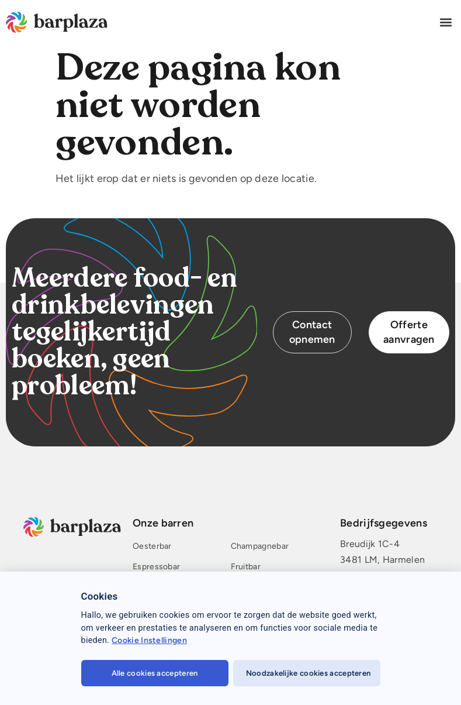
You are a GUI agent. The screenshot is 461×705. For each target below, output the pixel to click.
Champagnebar (260, 547)
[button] (445, 22)
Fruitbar (246, 567)
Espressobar (156, 567)
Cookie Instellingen (149, 640)
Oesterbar (152, 547)
